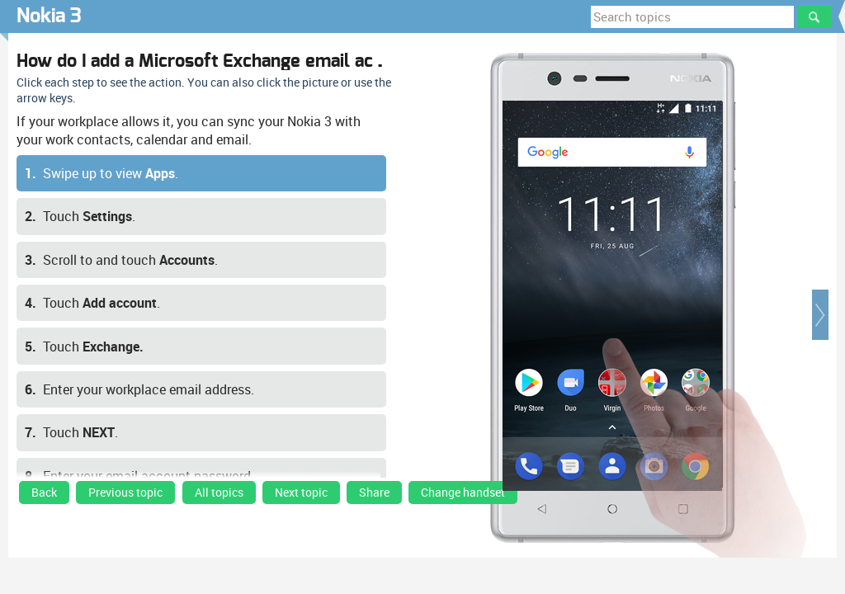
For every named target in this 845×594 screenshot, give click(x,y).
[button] (820, 315)
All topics (219, 492)
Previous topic (125, 492)
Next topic (301, 492)
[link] (44, 496)
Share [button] (374, 492)
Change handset (463, 492)
